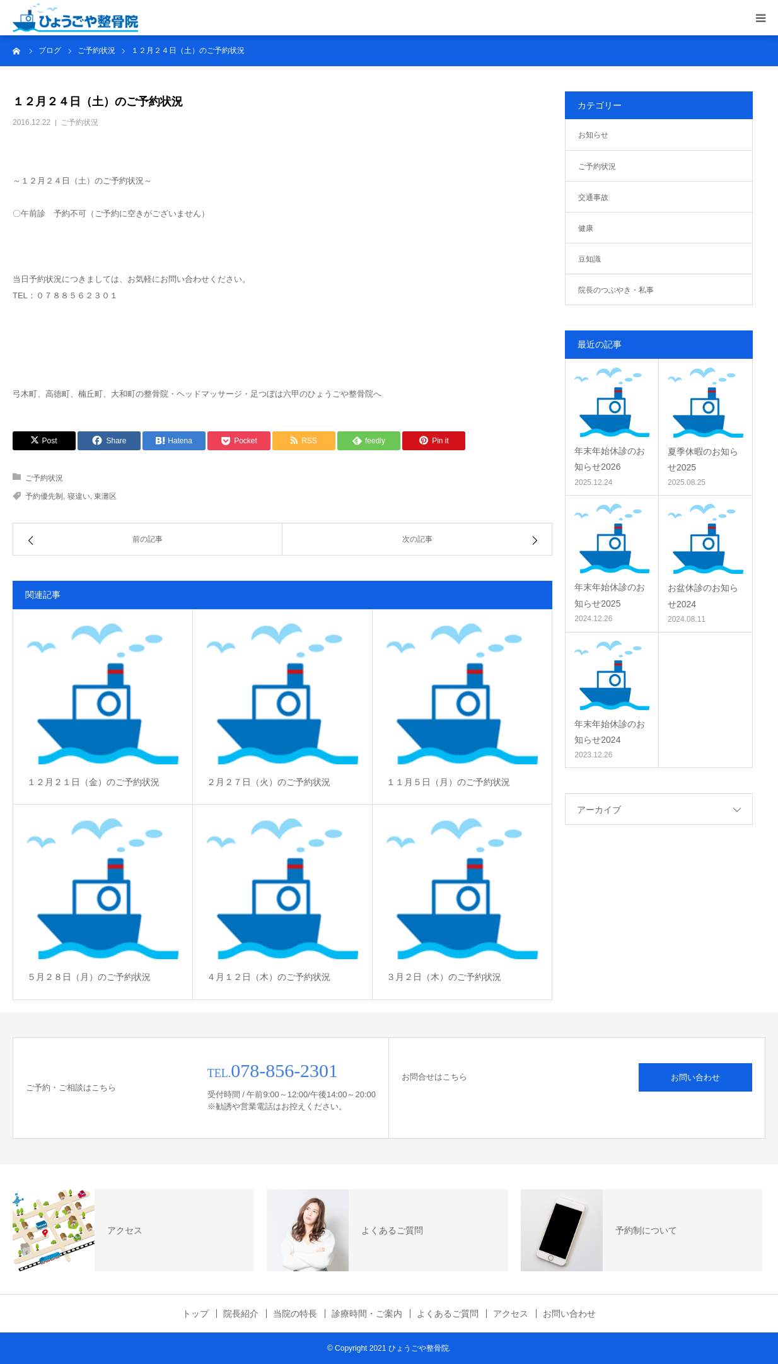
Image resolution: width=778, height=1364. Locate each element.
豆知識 (589, 259)
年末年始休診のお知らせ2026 (609, 459)
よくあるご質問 (448, 1313)
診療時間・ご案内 (367, 1313)
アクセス (510, 1313)
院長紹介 (240, 1313)
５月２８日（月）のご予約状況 (89, 977)
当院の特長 (295, 1313)
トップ (195, 1313)
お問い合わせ (695, 1077)
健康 (585, 228)
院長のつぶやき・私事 (616, 290)
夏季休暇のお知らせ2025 (703, 459)
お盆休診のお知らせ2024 (703, 596)
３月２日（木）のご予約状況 (443, 977)
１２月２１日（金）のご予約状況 (93, 782)
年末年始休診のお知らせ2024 (609, 732)
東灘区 (105, 496)
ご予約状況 (79, 122)
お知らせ (593, 135)
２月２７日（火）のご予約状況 (268, 782)
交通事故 (593, 197)
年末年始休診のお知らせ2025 (609, 595)
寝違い (78, 496)
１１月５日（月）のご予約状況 (448, 782)
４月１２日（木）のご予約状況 (268, 977)
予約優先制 (44, 496)
